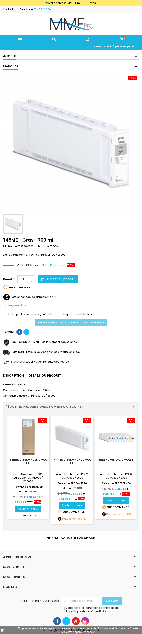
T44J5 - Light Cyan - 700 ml (72, 461)
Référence (10, 246)
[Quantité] (23, 279)
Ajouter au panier (57, 279)
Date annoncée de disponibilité (31, 297)
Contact (8, 9)
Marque (43, 246)
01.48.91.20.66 (42, 9)
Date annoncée (72, 519)
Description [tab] (13, 375)
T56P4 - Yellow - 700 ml (116, 460)
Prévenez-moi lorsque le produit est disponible (71, 322)
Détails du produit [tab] (44, 375)
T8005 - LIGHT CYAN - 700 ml (28, 461)
